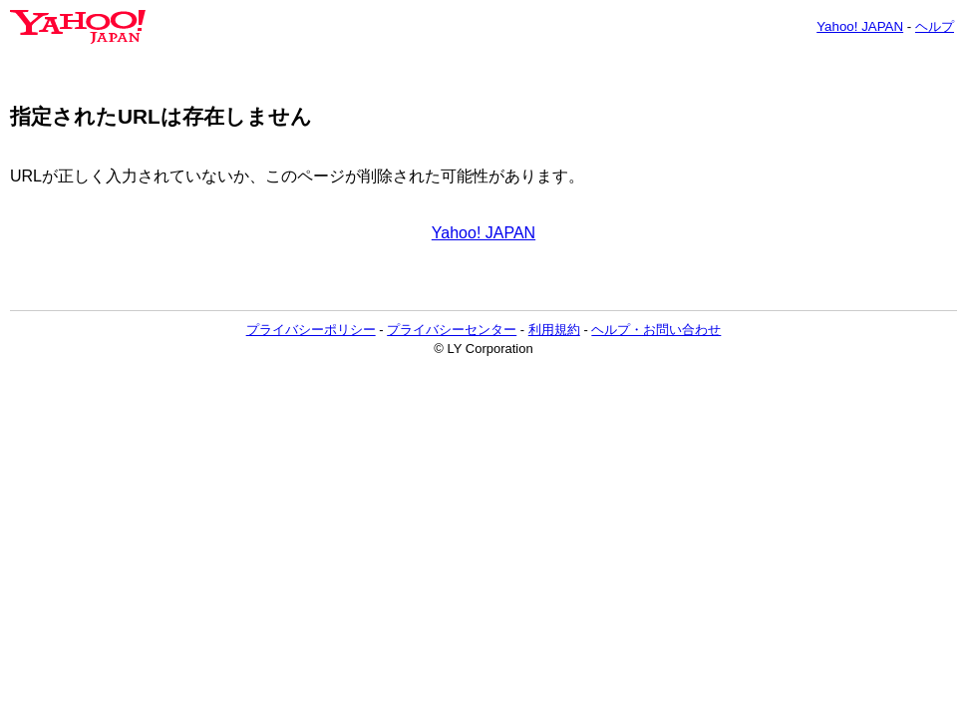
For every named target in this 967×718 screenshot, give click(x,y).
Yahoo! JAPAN (859, 26)
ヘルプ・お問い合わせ (656, 329)
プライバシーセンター (451, 329)
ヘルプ (934, 26)
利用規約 (554, 329)
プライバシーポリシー (311, 329)
